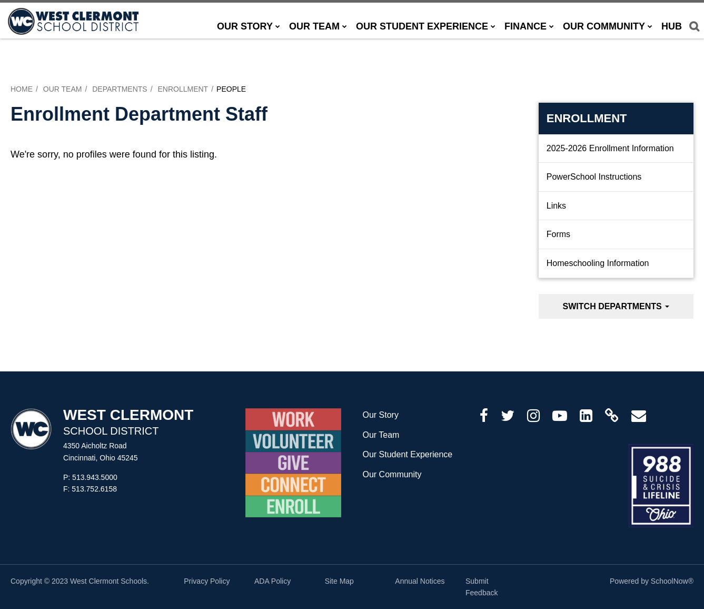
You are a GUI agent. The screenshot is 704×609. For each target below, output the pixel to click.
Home (22, 89)
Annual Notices (419, 581)
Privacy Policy (207, 581)
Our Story (380, 414)
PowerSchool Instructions (594, 176)
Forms (558, 234)
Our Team (62, 89)
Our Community (391, 474)
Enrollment (182, 89)
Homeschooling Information (598, 263)
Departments (119, 89)
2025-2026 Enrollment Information (610, 148)
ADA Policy (272, 581)
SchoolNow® (672, 581)
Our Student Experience (407, 454)
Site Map (339, 581)
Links (556, 205)
